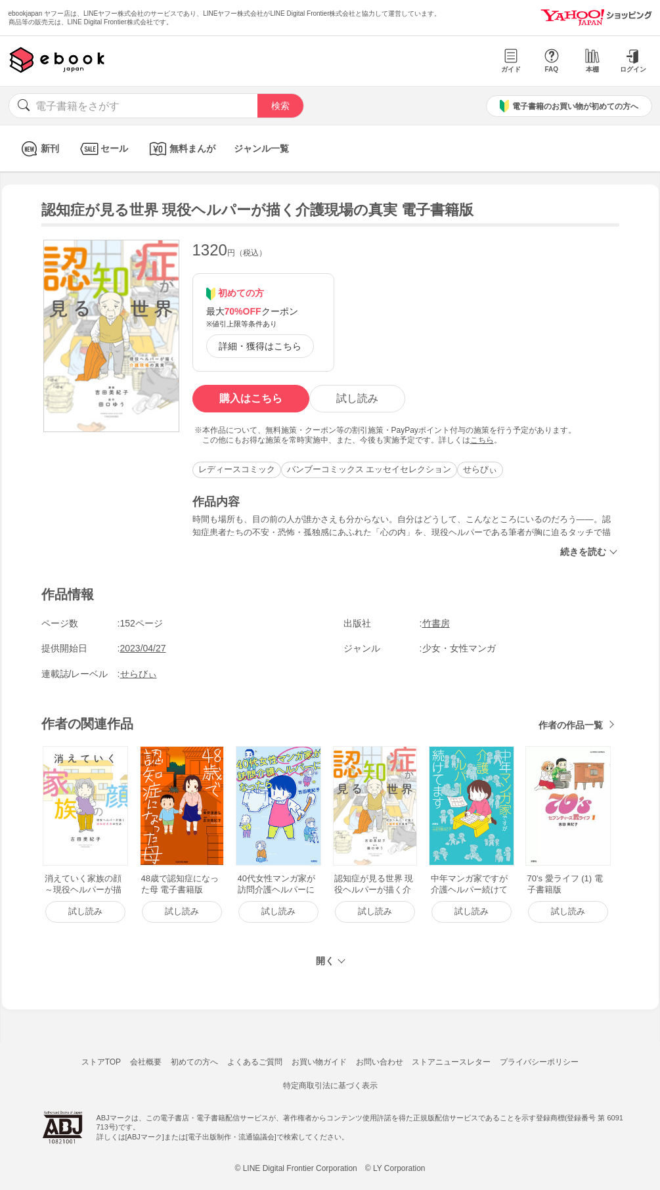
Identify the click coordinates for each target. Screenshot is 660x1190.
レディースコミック (236, 469)
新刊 (38, 148)
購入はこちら (250, 398)
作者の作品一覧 (571, 725)
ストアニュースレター (451, 1062)
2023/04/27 (143, 648)
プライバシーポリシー (539, 1062)
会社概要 (146, 1062)
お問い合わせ (379, 1062)
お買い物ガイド (319, 1062)
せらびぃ (480, 469)
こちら (482, 440)
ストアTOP (101, 1062)
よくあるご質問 (254, 1062)
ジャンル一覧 (261, 148)
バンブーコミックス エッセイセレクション (369, 469)
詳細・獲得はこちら (260, 346)
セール (102, 148)
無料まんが (180, 148)
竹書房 (436, 623)
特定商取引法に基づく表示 (330, 1085)
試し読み (357, 398)
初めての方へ (194, 1062)
